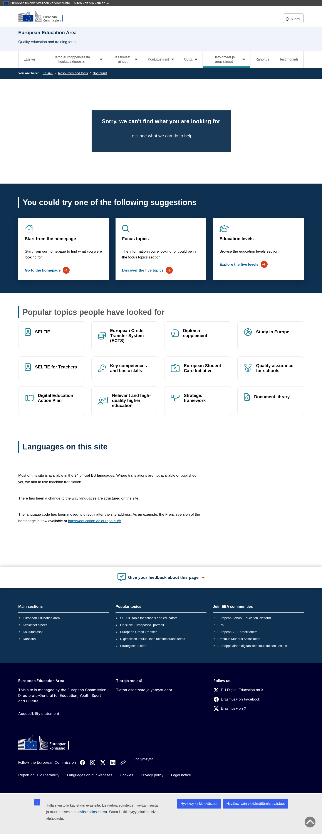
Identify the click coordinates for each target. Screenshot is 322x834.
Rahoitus (262, 59)
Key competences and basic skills (128, 368)
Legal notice (181, 775)
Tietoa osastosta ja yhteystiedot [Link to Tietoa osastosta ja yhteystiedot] (144, 690)
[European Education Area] (43, 16)
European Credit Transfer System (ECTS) (127, 335)
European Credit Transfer (138, 632)
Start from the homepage (50, 238)
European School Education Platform (244, 618)
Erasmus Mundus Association (238, 639)
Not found (100, 73)
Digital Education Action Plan (55, 398)
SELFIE (42, 331)
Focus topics (135, 238)
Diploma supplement (195, 333)
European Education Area (41, 681)
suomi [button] (293, 19)
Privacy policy (152, 775)
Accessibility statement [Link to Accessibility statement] (38, 713)
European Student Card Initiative (202, 368)
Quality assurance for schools (274, 368)
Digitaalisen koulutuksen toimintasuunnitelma (152, 639)
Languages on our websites (89, 775)
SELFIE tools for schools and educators (148, 618)
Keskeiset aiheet (35, 625)
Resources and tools (73, 73)
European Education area (41, 618)
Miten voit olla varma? (91, 3)
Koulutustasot (33, 632)
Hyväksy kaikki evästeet (199, 803)
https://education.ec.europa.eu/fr (94, 521)
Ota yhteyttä (144, 759)
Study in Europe (272, 331)
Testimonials (289, 59)
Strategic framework (195, 398)
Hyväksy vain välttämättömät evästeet (255, 803)
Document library (272, 397)
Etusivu (29, 59)
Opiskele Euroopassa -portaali (142, 625)
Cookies (126, 775)
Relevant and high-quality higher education (131, 400)
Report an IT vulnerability (38, 775)
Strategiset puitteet (133, 646)
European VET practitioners (237, 632)
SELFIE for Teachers (56, 367)
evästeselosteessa (92, 812)
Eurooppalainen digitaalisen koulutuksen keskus (252, 646)
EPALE (222, 625)
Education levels (237, 238)
